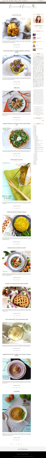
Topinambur (34, 84)
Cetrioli (37, 60)
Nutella (40, 73)
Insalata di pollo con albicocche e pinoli (17, 247)
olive (41, 73)
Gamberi (36, 68)
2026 (34, 125)
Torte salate (39, 84)
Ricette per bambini (41, 79)
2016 (34, 134)
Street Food (34, 83)
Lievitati (16, 13)
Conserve (16, 282)
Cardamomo (34, 59)
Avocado (39, 57)
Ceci (35, 60)
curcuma (40, 64)
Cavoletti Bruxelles (42, 59)
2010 (34, 164)
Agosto (34, 55)
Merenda (39, 72)
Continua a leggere (16, 81)
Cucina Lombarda (16, 210)
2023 (34, 128)
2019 (34, 131)
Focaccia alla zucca (16, 15)
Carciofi (43, 58)
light (33, 70)
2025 (34, 126)
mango (37, 71)
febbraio (41, 66)
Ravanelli (36, 79)
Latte (36, 69)
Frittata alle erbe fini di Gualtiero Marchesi (16, 212)
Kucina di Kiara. (22, 456)
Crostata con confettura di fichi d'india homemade (16, 283)
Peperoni (34, 75)
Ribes (38, 79)
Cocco (41, 61)
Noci (35, 73)
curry (41, 64)
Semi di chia (42, 81)
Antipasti (16, 86)
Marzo (43, 71)
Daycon (33, 65)
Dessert (36, 65)
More (43, 72)
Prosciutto (34, 78)
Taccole (38, 83)
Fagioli (35, 66)
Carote (36, 59)
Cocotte (43, 61)
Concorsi (37, 62)
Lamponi (34, 69)
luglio (40, 70)
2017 (34, 133)
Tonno (43, 83)
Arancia (43, 56)
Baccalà (41, 57)
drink (43, 65)
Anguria (35, 56)
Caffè (40, 58)
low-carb (38, 70)
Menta (37, 72)
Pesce (37, 75)
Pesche (39, 75)
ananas (33, 56)
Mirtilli (41, 72)
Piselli (33, 76)
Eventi (33, 66)
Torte (36, 84)
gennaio (41, 68)
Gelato (38, 68)
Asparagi (36, 57)
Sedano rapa (40, 81)
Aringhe (33, 57)
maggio (43, 70)
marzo (35, 158)
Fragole (34, 67)
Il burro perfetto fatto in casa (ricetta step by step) (16, 319)
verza (43, 85)
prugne (36, 78)
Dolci (41, 65)
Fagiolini (37, 66)
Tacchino (37, 83)
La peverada (16, 391)
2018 (34, 132)
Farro (38, 66)
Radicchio (34, 79)
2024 (34, 127)
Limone (35, 70)
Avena (37, 57)
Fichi (43, 66)
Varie (33, 85)
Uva (43, 84)
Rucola (34, 80)
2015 (34, 135)
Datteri (43, 64)
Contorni (16, 122)
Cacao (36, 58)
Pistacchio (36, 76)
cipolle (37, 61)
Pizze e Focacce (39, 76)
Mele (33, 72)
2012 (34, 162)
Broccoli (34, 58)
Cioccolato (34, 61)
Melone (35, 72)
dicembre (38, 65)
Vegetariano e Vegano (38, 85)
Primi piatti (41, 77)
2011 (34, 163)
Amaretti (43, 55)
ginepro (43, 68)
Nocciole (34, 73)
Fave (39, 66)
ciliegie (39, 60)
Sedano (37, 81)
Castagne (38, 59)
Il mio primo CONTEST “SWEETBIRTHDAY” (38, 38)
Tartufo (40, 83)
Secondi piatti (35, 81)
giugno (35, 155)
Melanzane (16, 49)
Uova (42, 84)
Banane (43, 57)
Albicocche (16, 246)
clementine (39, 61)
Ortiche (43, 73)
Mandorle (34, 71)
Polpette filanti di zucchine (17, 159)
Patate (43, 74)
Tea (41, 83)
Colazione (34, 62)
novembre (37, 73)
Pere (35, 75)
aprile (41, 56)
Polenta (43, 76)
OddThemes (31, 456)
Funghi (34, 68)
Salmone (36, 80)
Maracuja (40, 71)
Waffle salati (16, 87)
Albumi (39, 55)
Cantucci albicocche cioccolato (39, 48)
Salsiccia (40, 80)
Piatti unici (42, 75)
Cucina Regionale (35, 64)
